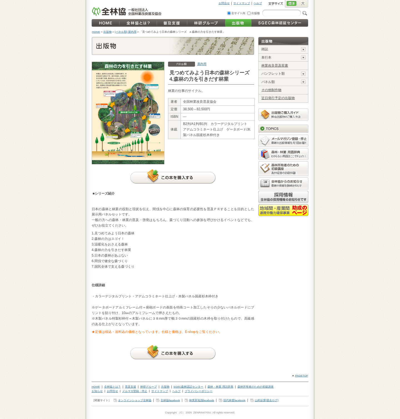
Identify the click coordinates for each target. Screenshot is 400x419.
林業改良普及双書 (274, 65)
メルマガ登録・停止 (134, 391)
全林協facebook (170, 400)
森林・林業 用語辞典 (220, 386)
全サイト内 (238, 13)
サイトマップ (241, 3)
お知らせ (97, 391)
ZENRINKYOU (202, 412)
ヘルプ (258, 3)
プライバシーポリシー (198, 391)
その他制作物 (271, 90)
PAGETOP (301, 375)
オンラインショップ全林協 (134, 400)
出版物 (255, 13)
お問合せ (224, 3)
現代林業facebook (234, 400)
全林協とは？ (112, 386)
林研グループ (148, 386)
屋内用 (201, 64)
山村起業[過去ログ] (266, 400)
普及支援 (130, 386)
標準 (291, 4)
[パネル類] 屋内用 (125, 31)
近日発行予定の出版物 (278, 98)
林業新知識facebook (201, 400)
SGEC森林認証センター (189, 386)
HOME (96, 31)
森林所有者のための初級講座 (256, 386)
